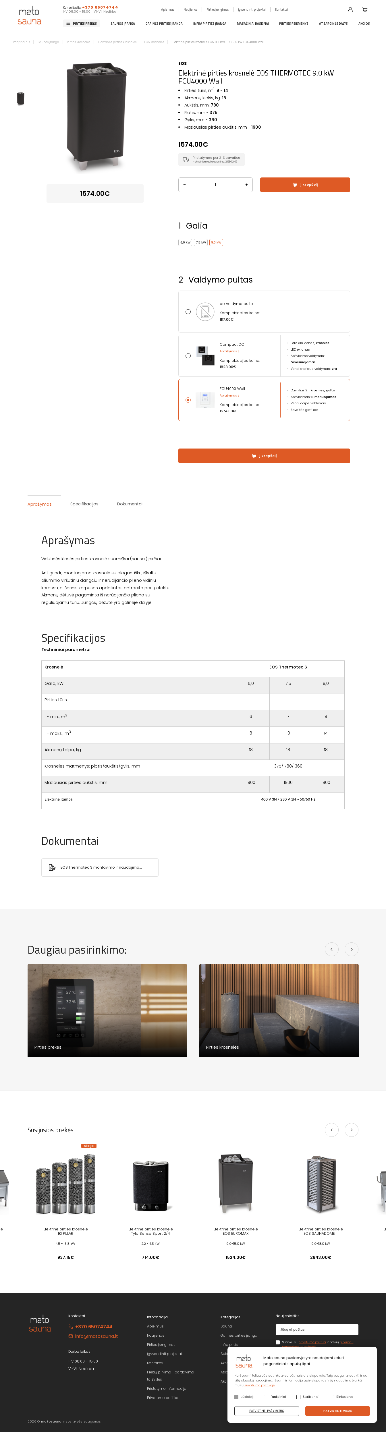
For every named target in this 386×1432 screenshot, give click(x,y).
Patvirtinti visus (337, 1411)
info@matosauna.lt (96, 1336)
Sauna (226, 1326)
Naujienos (190, 9)
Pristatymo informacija (166, 1388)
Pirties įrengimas (217, 9)
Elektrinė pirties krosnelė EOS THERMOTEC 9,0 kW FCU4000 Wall (218, 42)
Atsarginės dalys (333, 23)
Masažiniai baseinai (253, 23)
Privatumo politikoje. (259, 1385)
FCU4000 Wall (232, 388)
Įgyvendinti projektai (252, 9)
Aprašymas (228, 351)
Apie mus (167, 9)
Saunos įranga (123, 23)
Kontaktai (281, 9)
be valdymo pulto (236, 304)
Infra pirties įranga (209, 23)
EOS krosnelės (154, 42)
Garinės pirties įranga (164, 23)
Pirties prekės (85, 23)
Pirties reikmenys (293, 23)
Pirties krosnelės (78, 42)
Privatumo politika (162, 1397)
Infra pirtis (229, 1344)
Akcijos (364, 23)
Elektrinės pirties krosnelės (117, 42)
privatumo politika (312, 1342)
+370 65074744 (100, 7)
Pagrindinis (21, 42)
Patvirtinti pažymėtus (266, 1411)
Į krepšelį (309, 184)
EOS (182, 63)
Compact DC (232, 344)
